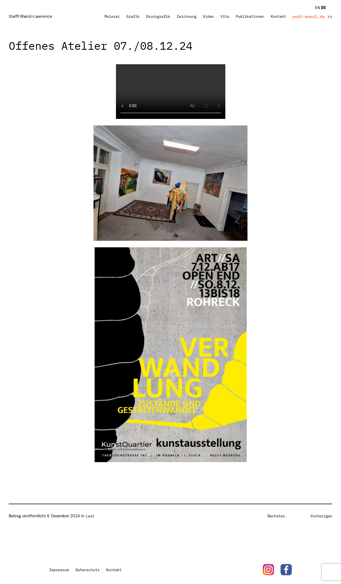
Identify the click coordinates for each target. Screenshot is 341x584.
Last (90, 515)
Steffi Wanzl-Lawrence (30, 16)
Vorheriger (321, 515)
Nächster (276, 515)
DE (323, 7)
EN (317, 7)
